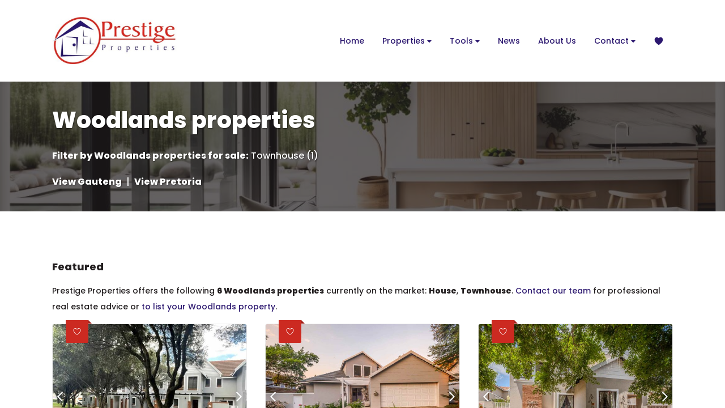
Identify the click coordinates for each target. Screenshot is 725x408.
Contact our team (553, 290)
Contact (615, 41)
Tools (465, 41)
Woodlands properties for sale (170, 156)
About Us (557, 40)
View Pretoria (168, 182)
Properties (407, 41)
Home (352, 40)
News (509, 40)
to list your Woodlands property (208, 306)
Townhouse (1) (284, 156)
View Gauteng (87, 182)
